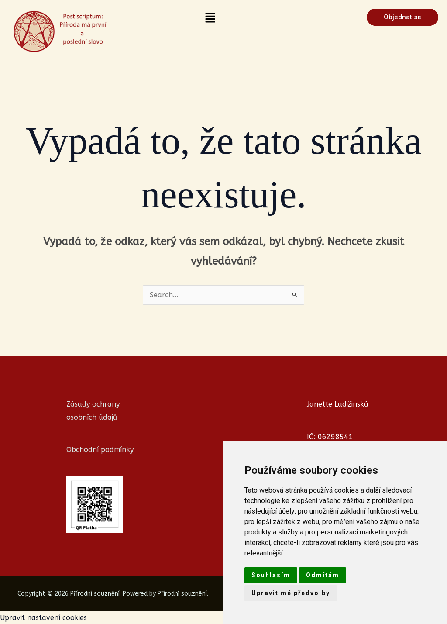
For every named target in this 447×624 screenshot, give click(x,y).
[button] (210, 18)
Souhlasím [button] (270, 575)
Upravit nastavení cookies (43, 618)
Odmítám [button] (322, 575)
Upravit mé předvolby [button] (290, 593)
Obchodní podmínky (100, 449)
